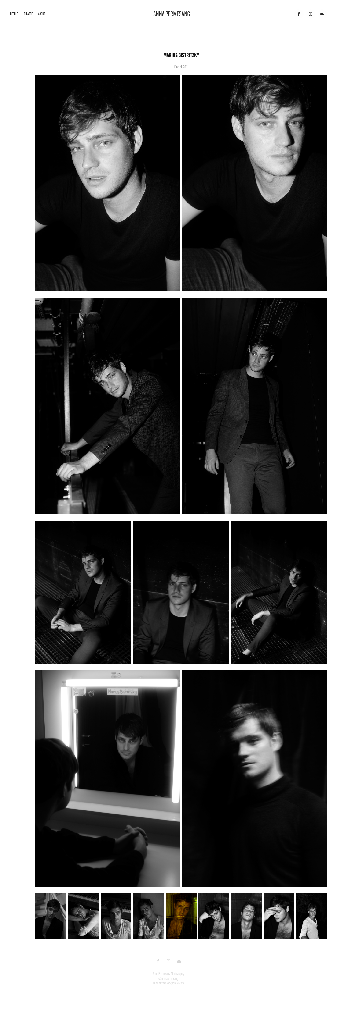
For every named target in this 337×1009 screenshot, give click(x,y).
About (41, 14)
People (14, 14)
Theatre (28, 14)
